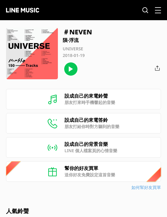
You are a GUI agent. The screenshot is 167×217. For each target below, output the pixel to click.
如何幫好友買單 (146, 187)
